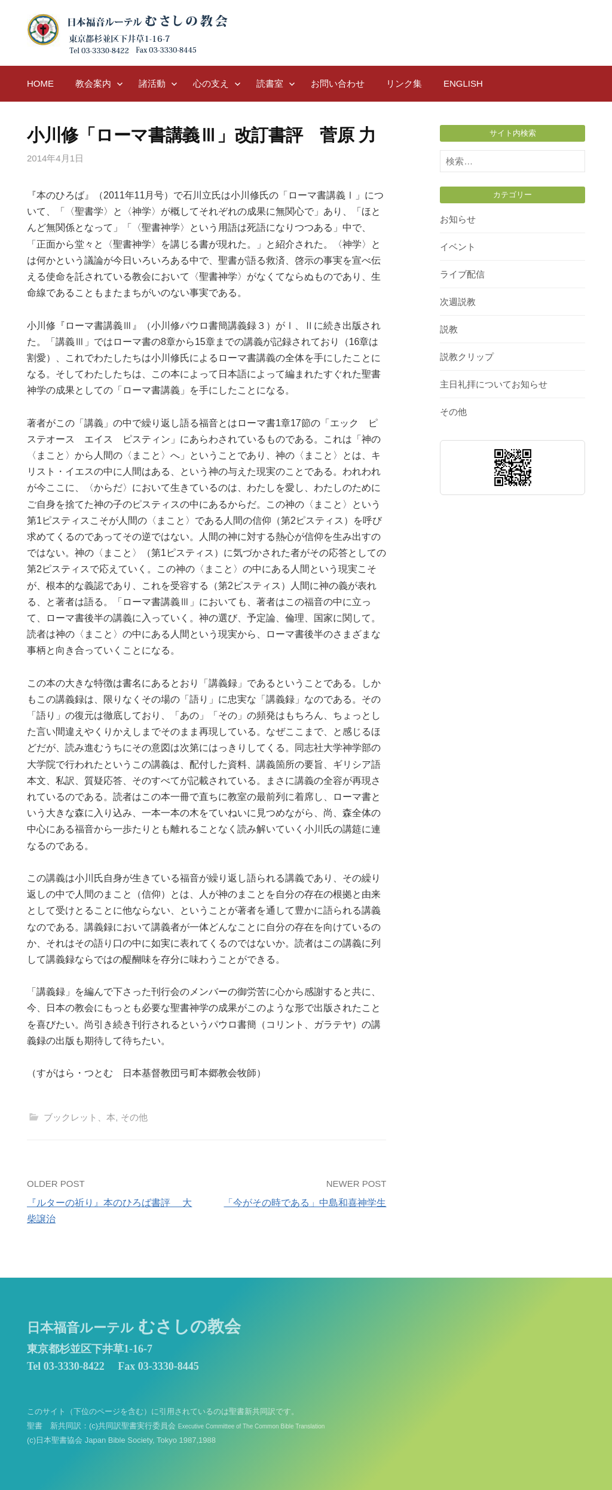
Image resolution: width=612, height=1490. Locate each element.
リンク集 (404, 83)
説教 (449, 329)
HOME (40, 83)
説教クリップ (467, 357)
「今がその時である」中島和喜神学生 (305, 1203)
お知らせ (458, 219)
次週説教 (458, 302)
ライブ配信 (462, 274)
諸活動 (152, 83)
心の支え (211, 83)
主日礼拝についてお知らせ (493, 384)
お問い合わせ (338, 83)
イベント (458, 247)
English (463, 83)
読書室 (269, 83)
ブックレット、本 (79, 1117)
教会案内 (93, 83)
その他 (134, 1117)
